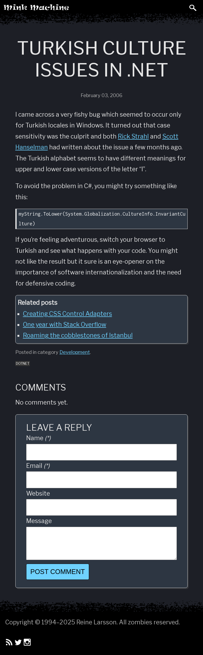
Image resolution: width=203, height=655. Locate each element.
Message (39, 521)
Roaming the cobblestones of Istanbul (78, 335)
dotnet (22, 364)
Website (38, 493)
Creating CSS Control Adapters (67, 313)
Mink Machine (57, 9)
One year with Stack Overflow (64, 324)
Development (74, 352)
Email (38, 465)
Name (38, 438)
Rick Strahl (133, 136)
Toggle (181, 7)
